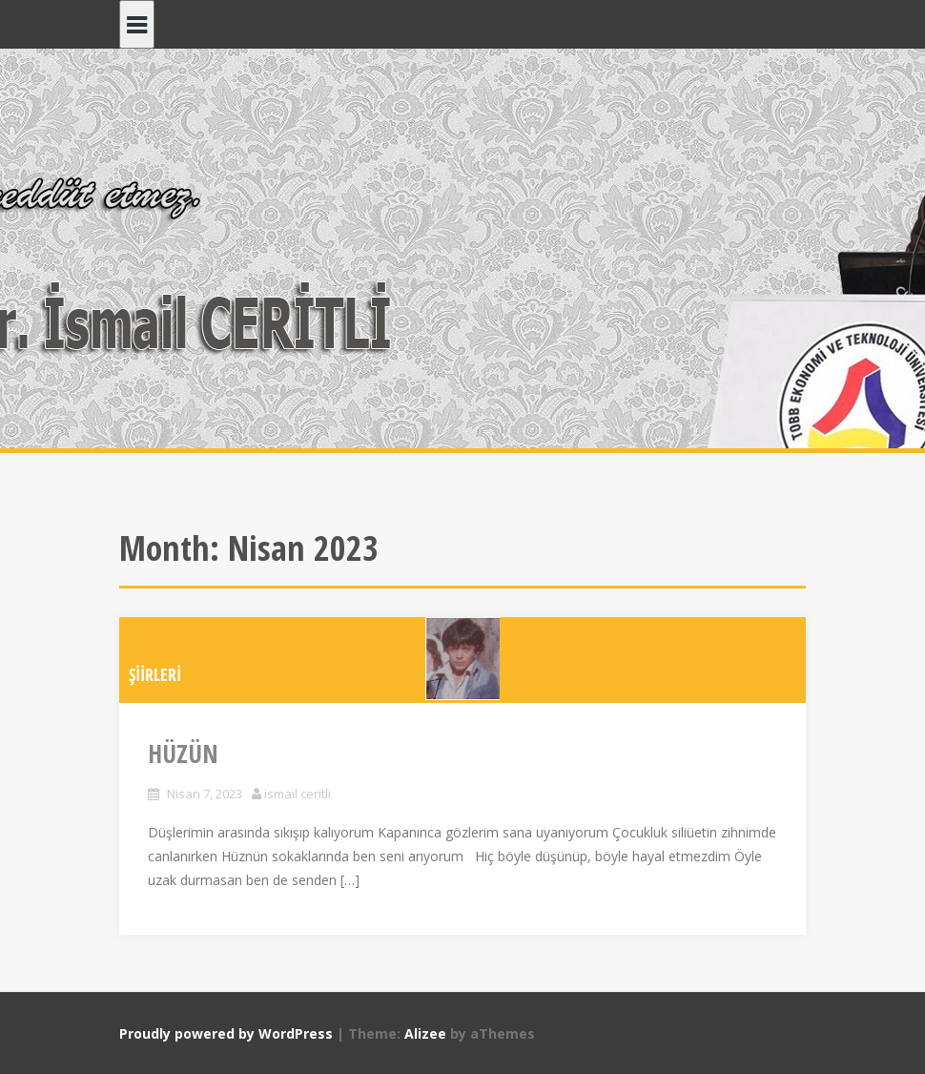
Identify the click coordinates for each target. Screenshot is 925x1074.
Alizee (425, 1033)
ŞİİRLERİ (155, 674)
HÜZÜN (183, 753)
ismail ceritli (297, 793)
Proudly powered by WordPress (226, 1033)
